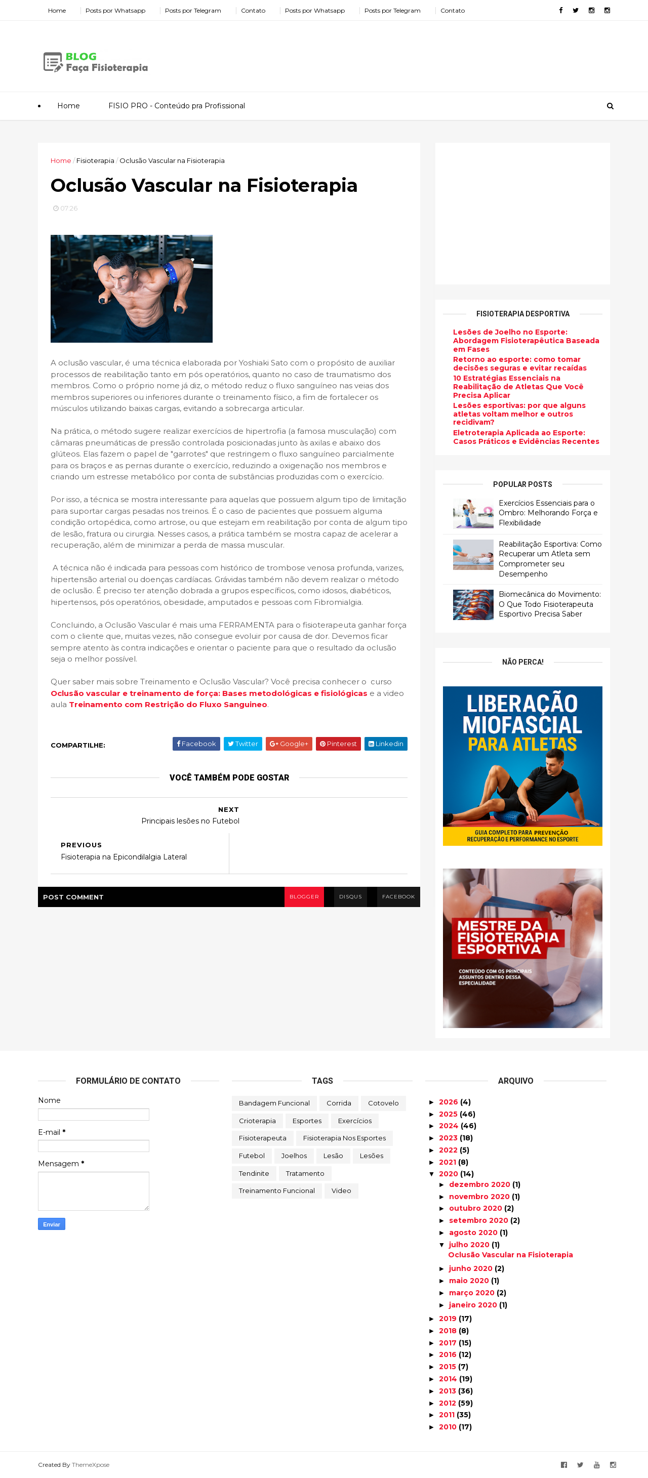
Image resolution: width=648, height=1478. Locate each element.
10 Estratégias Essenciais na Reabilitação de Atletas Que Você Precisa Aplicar (518, 387)
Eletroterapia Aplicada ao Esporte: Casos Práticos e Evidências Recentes (526, 437)
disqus (350, 896)
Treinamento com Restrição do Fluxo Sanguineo (168, 704)
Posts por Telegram (193, 10)
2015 (448, 1366)
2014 (449, 1378)
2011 (448, 1414)
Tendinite (254, 1173)
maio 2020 (470, 1280)
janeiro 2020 (474, 1304)
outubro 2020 (476, 1208)
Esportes (307, 1121)
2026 (449, 1101)
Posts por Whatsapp (115, 10)
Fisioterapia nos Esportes (344, 1138)
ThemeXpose (90, 1464)
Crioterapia (257, 1121)
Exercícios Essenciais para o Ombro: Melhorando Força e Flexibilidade (548, 513)
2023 (449, 1137)
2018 (449, 1330)
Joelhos (294, 1156)
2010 (449, 1426)
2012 (448, 1403)
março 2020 (473, 1292)
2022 (449, 1150)
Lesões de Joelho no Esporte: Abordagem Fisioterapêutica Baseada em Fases (526, 340)
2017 (449, 1342)
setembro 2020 (479, 1220)
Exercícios (355, 1121)
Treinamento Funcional (277, 1190)
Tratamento (305, 1173)
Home (57, 10)
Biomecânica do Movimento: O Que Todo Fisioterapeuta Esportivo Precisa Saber (550, 604)
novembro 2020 (480, 1196)
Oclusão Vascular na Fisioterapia (510, 1254)
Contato (253, 10)
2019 (449, 1318)
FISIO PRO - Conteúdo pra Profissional (176, 105)
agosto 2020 (474, 1232)
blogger (304, 896)
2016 (449, 1354)
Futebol (252, 1156)
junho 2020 (472, 1268)
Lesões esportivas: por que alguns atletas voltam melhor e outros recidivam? (519, 414)
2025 (449, 1114)
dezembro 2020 (480, 1184)
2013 (448, 1390)
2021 (448, 1162)
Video (341, 1190)
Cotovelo (383, 1103)
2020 (449, 1173)
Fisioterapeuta (263, 1138)
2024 (450, 1125)
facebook (398, 896)
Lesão (333, 1156)
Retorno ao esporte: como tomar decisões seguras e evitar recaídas (520, 364)
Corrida (339, 1103)
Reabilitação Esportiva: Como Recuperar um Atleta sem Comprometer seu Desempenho (550, 559)
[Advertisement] (425, 52)
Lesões (371, 1156)
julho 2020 (470, 1244)
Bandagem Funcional (274, 1103)
